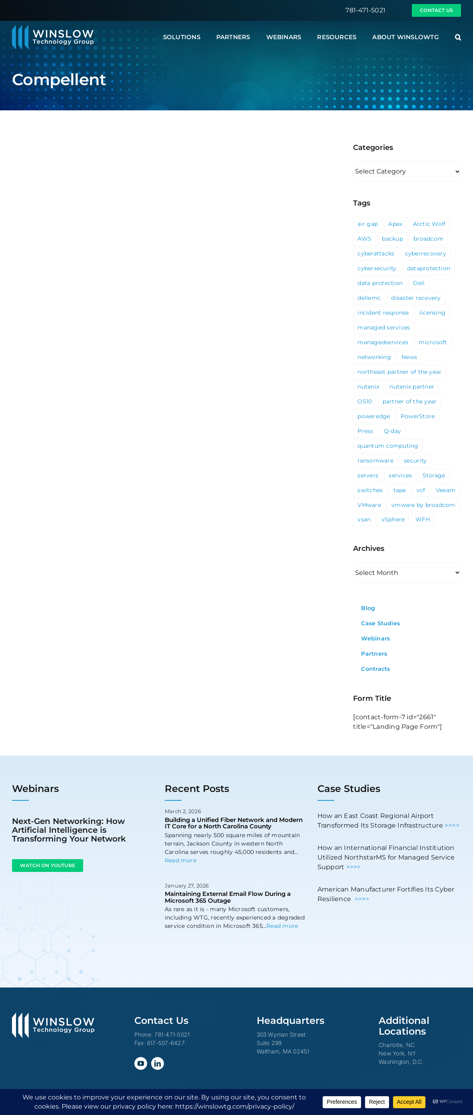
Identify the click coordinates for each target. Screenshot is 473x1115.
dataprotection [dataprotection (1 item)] (428, 268)
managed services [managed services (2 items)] (383, 327)
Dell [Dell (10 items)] (419, 283)
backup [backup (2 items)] (392, 238)
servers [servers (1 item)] (367, 475)
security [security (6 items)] (415, 460)
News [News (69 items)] (409, 357)
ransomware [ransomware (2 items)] (375, 460)
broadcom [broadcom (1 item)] (428, 238)
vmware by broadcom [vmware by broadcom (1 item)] (423, 505)
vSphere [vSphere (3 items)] (393, 519)
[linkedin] (157, 1063)
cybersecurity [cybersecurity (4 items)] (376, 268)
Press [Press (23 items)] (365, 431)
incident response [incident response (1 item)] (383, 312)
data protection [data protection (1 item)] (380, 283)
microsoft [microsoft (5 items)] (433, 342)
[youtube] (140, 1063)
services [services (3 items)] (400, 475)
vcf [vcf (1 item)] (421, 490)
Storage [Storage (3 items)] (434, 475)
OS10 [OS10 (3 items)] (364, 401)
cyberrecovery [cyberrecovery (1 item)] (425, 253)
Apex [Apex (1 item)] (395, 223)
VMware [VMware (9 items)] (369, 505)
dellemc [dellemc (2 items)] (369, 297)
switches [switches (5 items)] (370, 490)
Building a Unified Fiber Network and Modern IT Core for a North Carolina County (234, 823)
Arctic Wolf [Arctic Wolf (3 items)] (429, 223)
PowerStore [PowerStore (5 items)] (418, 416)
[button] (458, 37)
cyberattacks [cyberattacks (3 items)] (375, 253)
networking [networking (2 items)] (374, 357)
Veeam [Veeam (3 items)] (445, 490)
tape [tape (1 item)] (399, 490)
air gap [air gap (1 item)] (367, 223)
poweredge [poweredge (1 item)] (373, 416)
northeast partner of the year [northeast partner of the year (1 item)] (399, 371)
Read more (180, 860)
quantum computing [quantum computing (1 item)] (387, 445)
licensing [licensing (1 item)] (432, 312)
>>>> (452, 825)
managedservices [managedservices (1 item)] (382, 342)
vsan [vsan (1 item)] (364, 519)
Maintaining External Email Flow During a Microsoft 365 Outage (228, 897)
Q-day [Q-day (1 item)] (392, 431)
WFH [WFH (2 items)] (422, 519)
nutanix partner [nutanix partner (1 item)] (411, 386)
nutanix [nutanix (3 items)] (368, 386)
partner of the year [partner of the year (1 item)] (410, 401)
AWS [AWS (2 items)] (364, 238)
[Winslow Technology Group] (53, 28)
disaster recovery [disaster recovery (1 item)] (416, 297)
